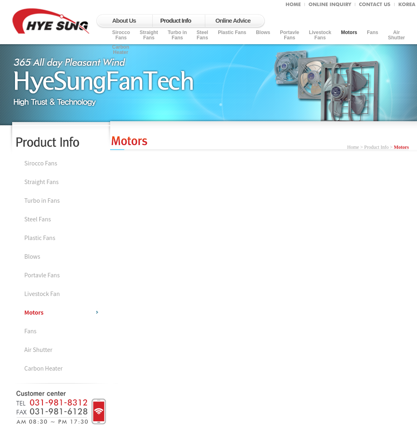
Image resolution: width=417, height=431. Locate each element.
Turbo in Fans (177, 35)
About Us (124, 20)
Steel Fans (202, 35)
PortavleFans (289, 35)
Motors (349, 32)
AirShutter (396, 35)
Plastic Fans (232, 32)
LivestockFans (320, 35)
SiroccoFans (121, 35)
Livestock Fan (42, 293)
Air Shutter (38, 349)
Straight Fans (149, 35)
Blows (263, 32)
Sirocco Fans (40, 163)
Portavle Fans (42, 275)
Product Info (175, 20)
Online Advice (232, 20)
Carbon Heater (43, 368)
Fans (372, 32)
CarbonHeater (120, 50)
